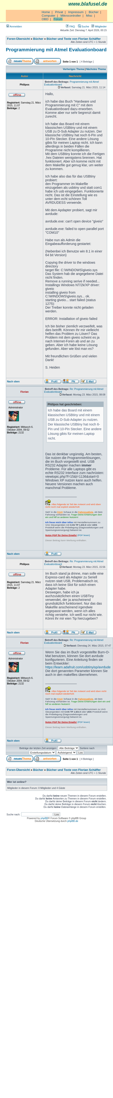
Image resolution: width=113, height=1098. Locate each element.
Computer (48, 15)
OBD (45, 19)
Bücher (94, 12)
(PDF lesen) (67, 535)
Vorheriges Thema (73, 69)
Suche (83, 26)
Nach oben (13, 381)
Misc (89, 15)
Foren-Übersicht (18, 39)
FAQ (70, 26)
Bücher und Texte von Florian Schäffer (74, 39)
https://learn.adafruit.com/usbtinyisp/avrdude (78, 667)
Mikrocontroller (70, 15)
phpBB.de (72, 821)
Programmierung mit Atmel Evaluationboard (56, 49)
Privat (59, 12)
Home (46, 12)
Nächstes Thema (96, 69)
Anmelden (14, 26)
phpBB (44, 818)
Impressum (76, 12)
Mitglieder (99, 26)
